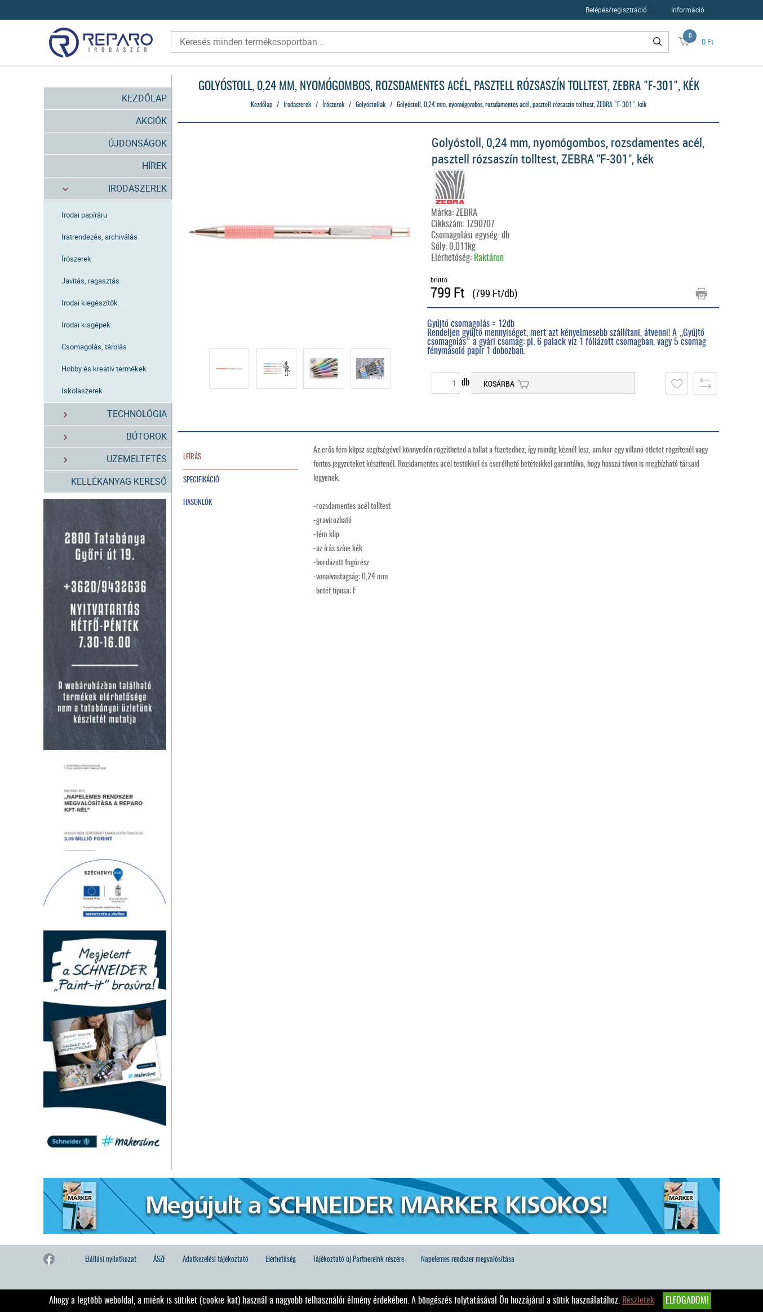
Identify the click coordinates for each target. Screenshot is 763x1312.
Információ (687, 9)
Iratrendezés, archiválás (99, 237)
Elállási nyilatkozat (110, 1260)
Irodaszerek (108, 189)
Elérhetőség (280, 1260)
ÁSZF (159, 1260)
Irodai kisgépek (85, 325)
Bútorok (108, 436)
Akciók (151, 120)
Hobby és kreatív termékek (104, 369)
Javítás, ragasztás (90, 281)
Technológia (108, 414)
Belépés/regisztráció (616, 9)
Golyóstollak (370, 104)
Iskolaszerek (82, 390)
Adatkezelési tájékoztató (216, 1260)
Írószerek (76, 259)
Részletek (638, 1300)
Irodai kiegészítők (89, 303)
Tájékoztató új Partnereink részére (358, 1260)
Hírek (154, 165)
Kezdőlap (144, 98)
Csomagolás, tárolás (94, 347)
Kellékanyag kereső (119, 481)
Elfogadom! (687, 1300)
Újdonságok (137, 143)
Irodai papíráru (84, 215)
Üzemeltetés (108, 459)
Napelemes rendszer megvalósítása (467, 1260)
